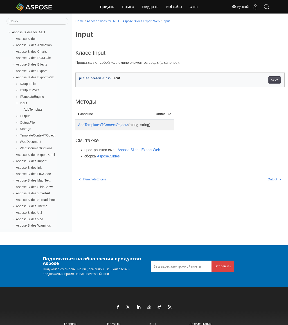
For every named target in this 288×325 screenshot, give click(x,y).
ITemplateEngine (32, 96)
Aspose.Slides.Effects (31, 64)
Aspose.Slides (26, 39)
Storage (25, 129)
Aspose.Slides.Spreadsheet (36, 200)
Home (79, 21)
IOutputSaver (29, 90)
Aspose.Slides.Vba (29, 219)
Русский (240, 7)
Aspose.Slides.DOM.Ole (33, 58)
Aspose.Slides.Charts (31, 51)
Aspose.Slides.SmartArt (33, 193)
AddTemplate (33, 109)
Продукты (107, 7)
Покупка (128, 7)
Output (24, 116)
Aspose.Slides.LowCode (33, 174)
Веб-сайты (174, 7)
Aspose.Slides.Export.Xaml (35, 155)
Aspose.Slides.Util (29, 212)
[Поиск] (37, 21)
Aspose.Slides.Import (31, 161)
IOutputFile (28, 84)
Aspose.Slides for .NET (28, 32)
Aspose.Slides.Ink (29, 167)
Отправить (222, 266)
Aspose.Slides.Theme (31, 206)
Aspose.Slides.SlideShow (34, 187)
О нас (194, 7)
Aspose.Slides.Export (31, 71)
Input (23, 103)
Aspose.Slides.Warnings (33, 225)
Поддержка (150, 7)
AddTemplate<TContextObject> (103, 125)
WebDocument (30, 141)
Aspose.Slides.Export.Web (35, 77)
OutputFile (27, 122)
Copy (260, 80)
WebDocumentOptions (36, 148)
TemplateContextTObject (37, 135)
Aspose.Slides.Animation (34, 45)
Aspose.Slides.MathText (33, 180)
